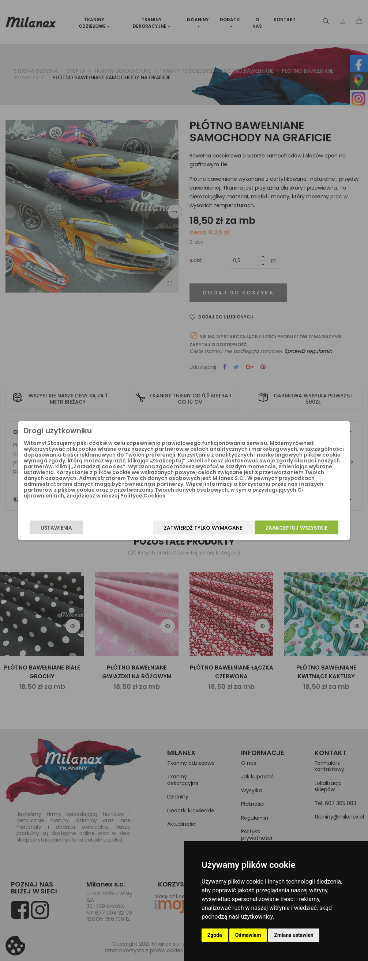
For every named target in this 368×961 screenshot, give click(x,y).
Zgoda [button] (214, 935)
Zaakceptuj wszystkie (278, 527)
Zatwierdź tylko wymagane (184, 527)
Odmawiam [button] (248, 935)
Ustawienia (75, 527)
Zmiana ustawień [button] (293, 935)
